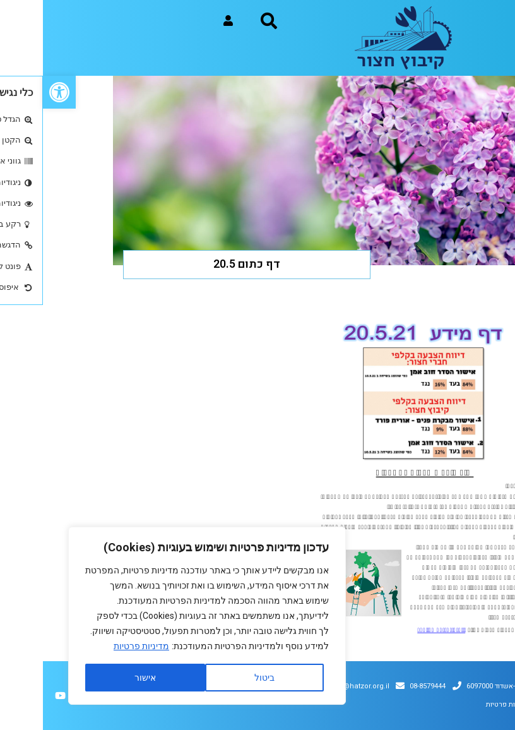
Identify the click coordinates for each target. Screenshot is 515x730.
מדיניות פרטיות (98, 646)
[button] (16, 92)
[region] (164, 616)
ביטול (221, 678)
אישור (102, 678)
